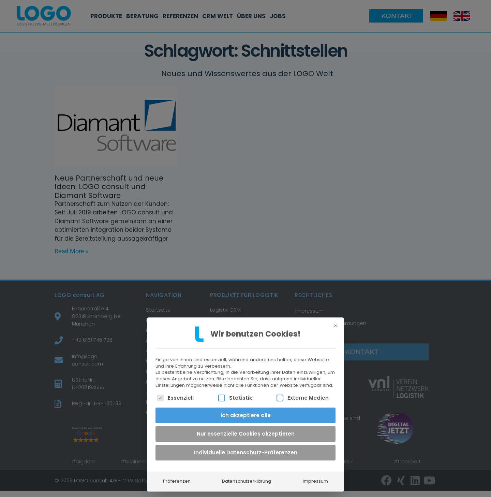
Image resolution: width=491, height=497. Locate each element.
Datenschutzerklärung (246, 476)
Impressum (315, 476)
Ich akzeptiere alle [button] (246, 410)
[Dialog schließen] (335, 320)
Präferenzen (177, 476)
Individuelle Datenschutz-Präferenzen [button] (245, 447)
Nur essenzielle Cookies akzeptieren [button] (246, 428)
